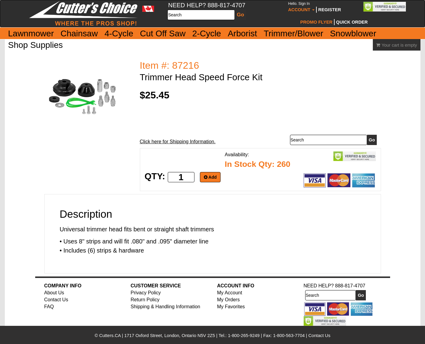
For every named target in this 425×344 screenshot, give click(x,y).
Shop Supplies (35, 45)
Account (301, 7)
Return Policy (145, 299)
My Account (229, 292)
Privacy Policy (146, 292)
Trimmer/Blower (293, 33)
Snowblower (353, 33)
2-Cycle (206, 33)
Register (329, 9)
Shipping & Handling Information (165, 306)
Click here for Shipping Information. (178, 141)
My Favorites (231, 306)
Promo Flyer (316, 22)
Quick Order (352, 22)
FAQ (49, 306)
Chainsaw (79, 33)
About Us (54, 292)
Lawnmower (31, 33)
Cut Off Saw (162, 33)
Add (210, 177)
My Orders (228, 299)
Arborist (242, 33)
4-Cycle (118, 33)
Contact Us (56, 299)
